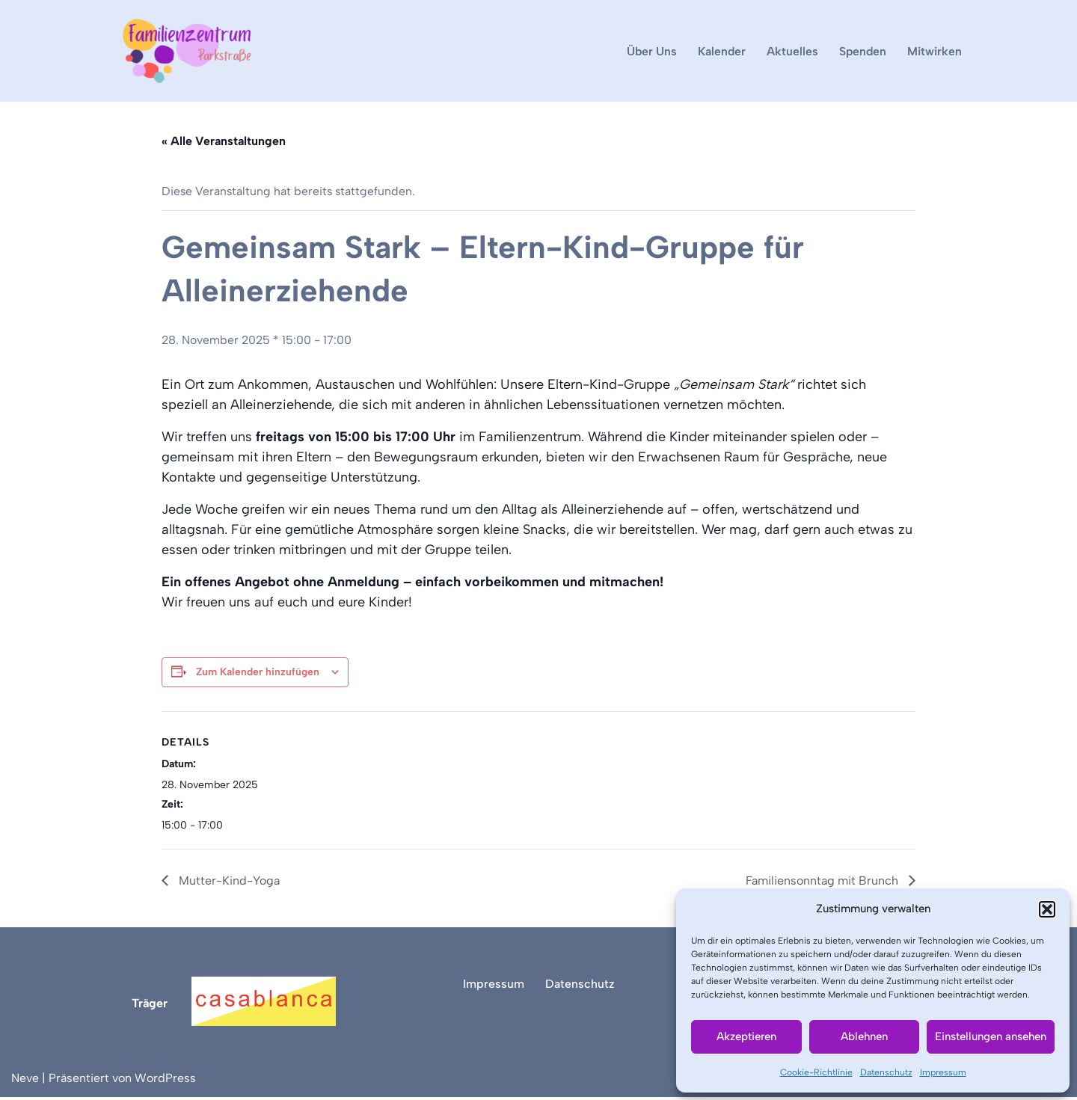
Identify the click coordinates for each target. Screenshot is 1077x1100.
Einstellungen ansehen (990, 1036)
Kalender (720, 51)
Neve (25, 1081)
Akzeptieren (746, 1036)
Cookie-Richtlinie (816, 1072)
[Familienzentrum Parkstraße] (187, 50)
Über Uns (649, 51)
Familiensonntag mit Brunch (823, 883)
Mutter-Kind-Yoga (228, 883)
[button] (1047, 909)
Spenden (862, 51)
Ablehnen (864, 1036)
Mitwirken (934, 51)
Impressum (943, 1072)
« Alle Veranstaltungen (224, 142)
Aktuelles (791, 51)
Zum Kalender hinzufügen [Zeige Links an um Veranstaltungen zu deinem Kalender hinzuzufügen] (257, 672)
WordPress (165, 1081)
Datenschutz (886, 1072)
